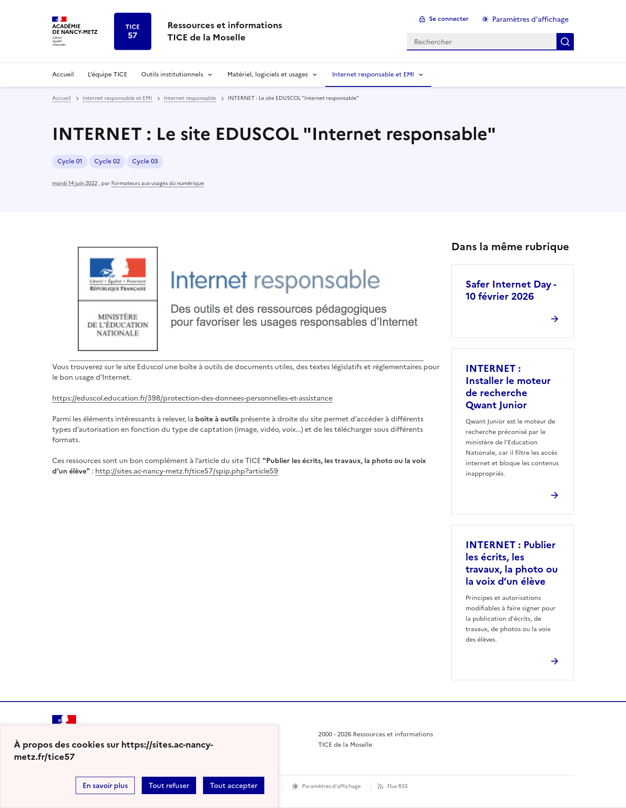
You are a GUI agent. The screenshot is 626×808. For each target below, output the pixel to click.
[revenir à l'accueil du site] (224, 31)
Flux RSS (397, 786)
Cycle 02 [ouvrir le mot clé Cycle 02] (107, 161)
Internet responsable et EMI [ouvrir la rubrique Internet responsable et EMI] (117, 98)
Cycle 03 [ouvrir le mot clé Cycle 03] (145, 161)
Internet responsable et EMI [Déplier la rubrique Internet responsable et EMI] (373, 74)
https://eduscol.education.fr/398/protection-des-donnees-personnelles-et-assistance (192, 398)
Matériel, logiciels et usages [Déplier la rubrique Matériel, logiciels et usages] (267, 74)
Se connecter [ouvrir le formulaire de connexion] (449, 18)
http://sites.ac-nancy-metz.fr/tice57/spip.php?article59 (186, 471)
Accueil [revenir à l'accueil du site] (63, 74)
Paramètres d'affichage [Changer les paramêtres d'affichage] (530, 19)
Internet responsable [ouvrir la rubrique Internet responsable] (190, 98)
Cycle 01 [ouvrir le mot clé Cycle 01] (69, 161)
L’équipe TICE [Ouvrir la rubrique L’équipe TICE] (107, 74)
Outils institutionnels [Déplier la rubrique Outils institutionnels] (172, 74)
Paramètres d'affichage (331, 786)
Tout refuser (169, 785)
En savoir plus (105, 785)
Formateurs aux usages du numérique (157, 183)
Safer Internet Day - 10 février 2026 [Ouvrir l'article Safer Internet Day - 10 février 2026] (511, 290)
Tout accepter (233, 785)
